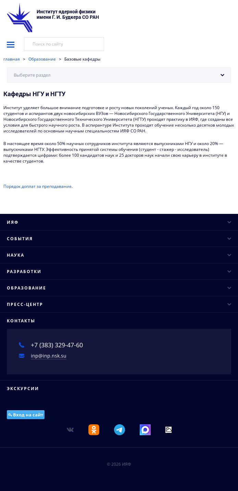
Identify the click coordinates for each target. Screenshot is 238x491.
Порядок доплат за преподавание (37, 186)
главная (11, 59)
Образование (42, 59)
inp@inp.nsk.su (48, 355)
